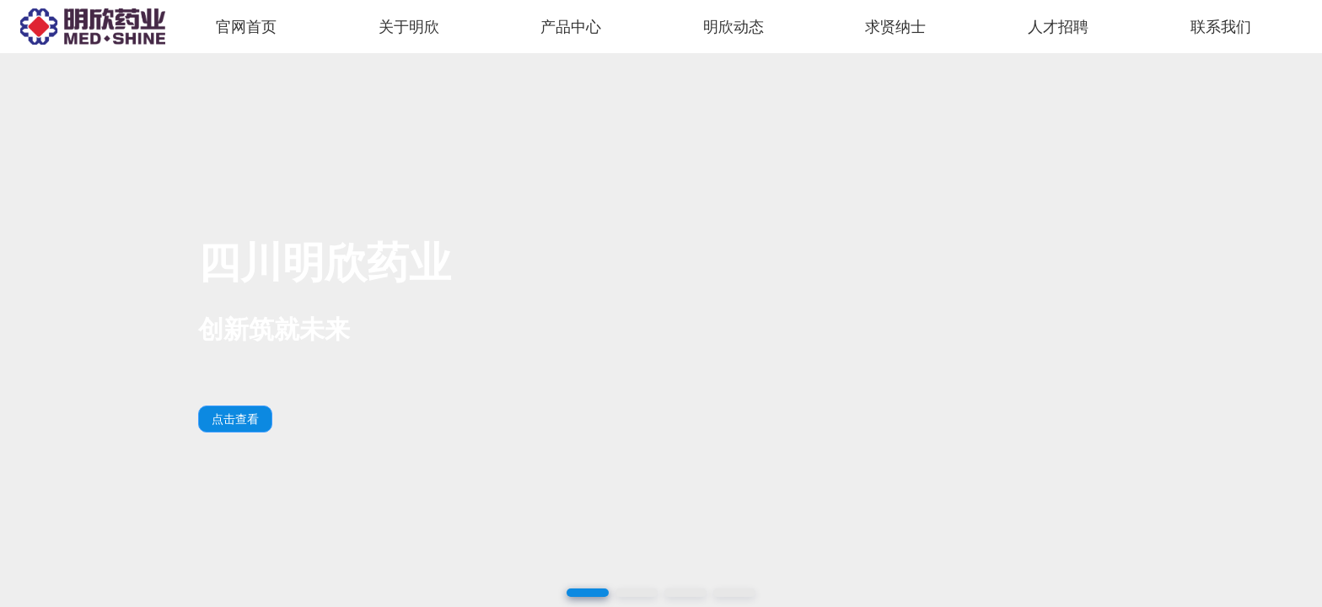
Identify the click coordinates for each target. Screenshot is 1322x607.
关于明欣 (409, 27)
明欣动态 (733, 27)
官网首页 (246, 27)
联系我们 (1220, 27)
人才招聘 (1058, 27)
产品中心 (570, 27)
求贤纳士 (895, 27)
